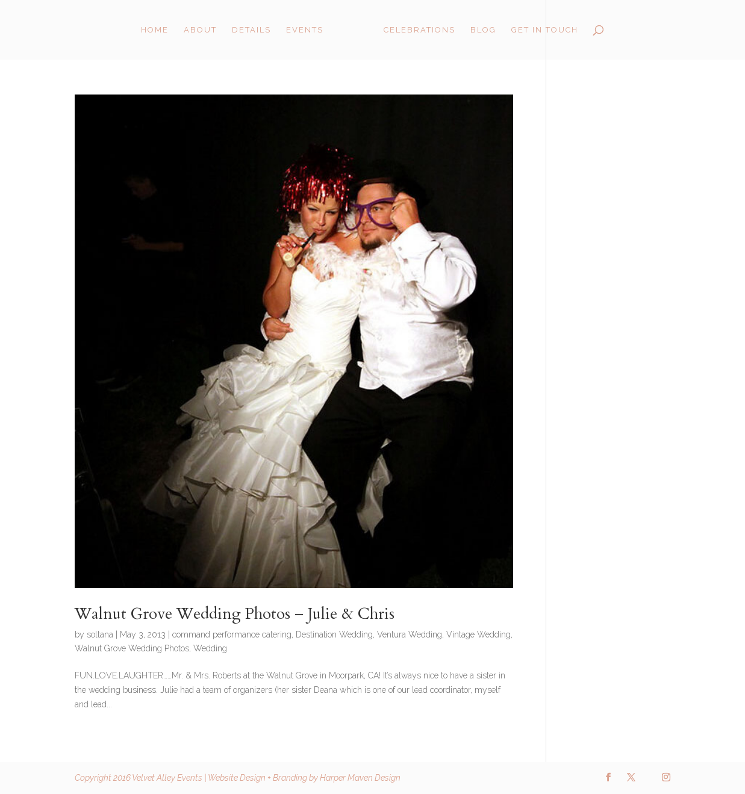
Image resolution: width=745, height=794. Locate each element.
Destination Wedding (334, 634)
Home (155, 30)
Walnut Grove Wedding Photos (132, 648)
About (200, 30)
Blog (483, 30)
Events (304, 30)
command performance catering (231, 634)
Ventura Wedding (409, 634)
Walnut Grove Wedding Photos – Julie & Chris (234, 613)
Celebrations (419, 30)
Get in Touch (544, 30)
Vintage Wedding (478, 634)
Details (251, 30)
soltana (100, 634)
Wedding (210, 648)
